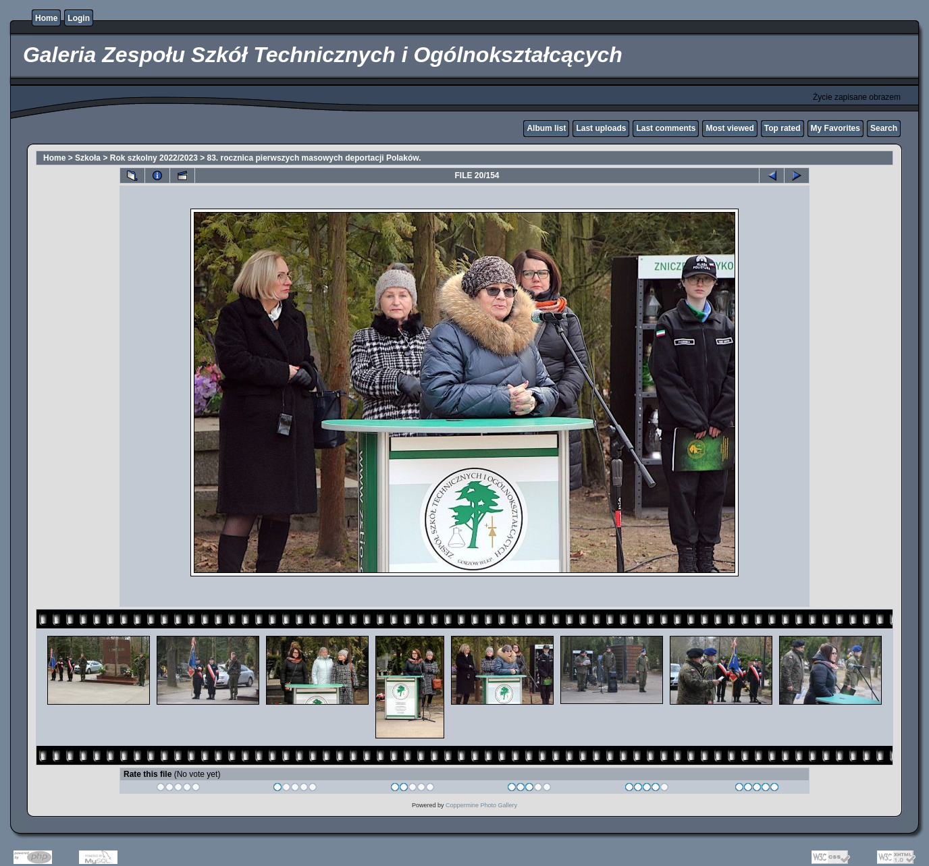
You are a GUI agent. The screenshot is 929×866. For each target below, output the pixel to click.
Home (46, 18)
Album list (546, 128)
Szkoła (88, 158)
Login (79, 18)
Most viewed (729, 128)
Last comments (665, 128)
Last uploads (601, 128)
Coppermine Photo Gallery (481, 805)
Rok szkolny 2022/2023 (154, 158)
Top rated (782, 128)
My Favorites (835, 128)
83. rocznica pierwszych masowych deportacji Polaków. (314, 158)
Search (883, 128)
